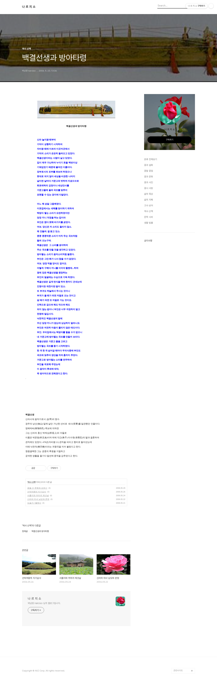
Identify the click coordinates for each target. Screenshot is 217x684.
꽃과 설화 (148, 165)
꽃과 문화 (148, 176)
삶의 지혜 (148, 199)
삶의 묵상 (148, 194)
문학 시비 (148, 217)
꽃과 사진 (148, 182)
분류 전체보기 (150, 159)
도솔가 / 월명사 (34, 503)
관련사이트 (178, 670)
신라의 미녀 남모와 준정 (38, 499)
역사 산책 (31, 482)
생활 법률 (148, 222)
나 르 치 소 (28, 6)
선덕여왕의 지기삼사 (36, 492)
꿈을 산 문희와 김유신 (37, 488)
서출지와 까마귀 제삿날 (38, 495)
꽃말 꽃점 (148, 170)
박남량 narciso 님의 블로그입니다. (44, 603)
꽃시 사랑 (148, 188)
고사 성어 (148, 205)
